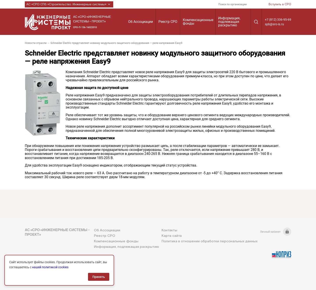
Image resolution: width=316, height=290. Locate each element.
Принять (98, 277)
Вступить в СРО (280, 4)
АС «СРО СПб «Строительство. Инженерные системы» (69, 4)
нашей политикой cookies (50, 267)
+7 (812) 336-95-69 (278, 19)
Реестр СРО (167, 22)
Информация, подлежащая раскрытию (229, 21)
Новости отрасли (36, 43)
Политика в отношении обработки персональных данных (209, 241)
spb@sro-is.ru (274, 24)
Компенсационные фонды (198, 21)
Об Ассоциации (140, 22)
